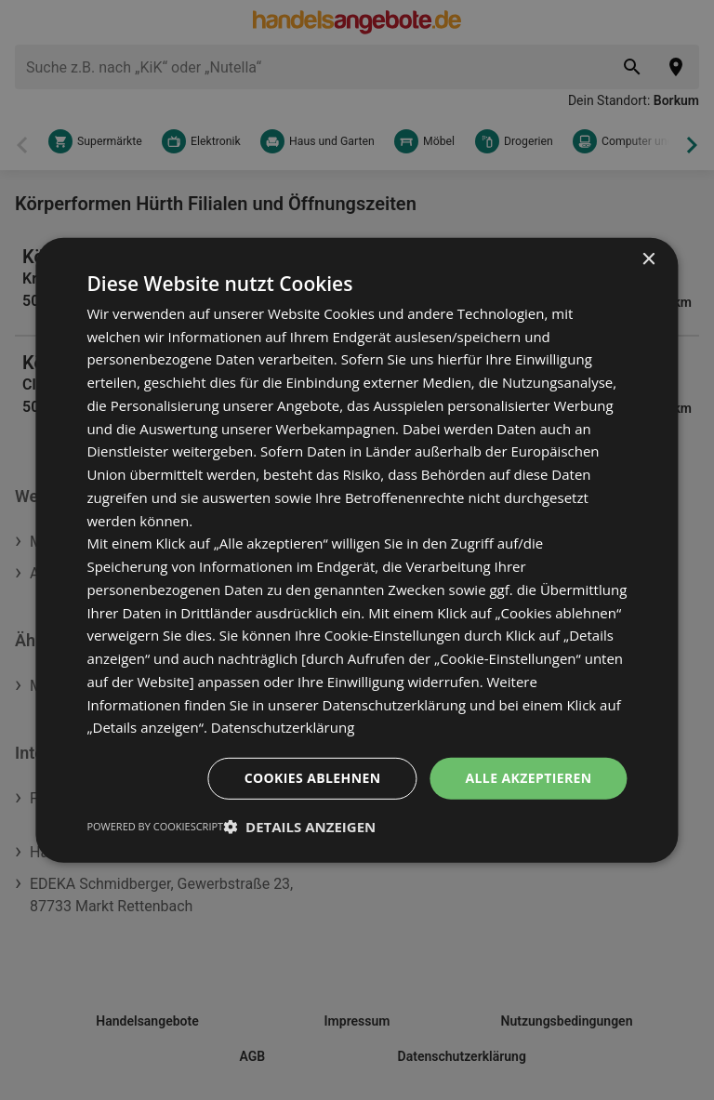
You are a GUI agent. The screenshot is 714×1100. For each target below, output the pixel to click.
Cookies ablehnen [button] (313, 778)
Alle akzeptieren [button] (528, 778)
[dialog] (356, 549)
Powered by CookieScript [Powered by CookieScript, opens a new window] (154, 826)
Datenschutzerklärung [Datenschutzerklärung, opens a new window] (283, 727)
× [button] (648, 259)
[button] (299, 826)
